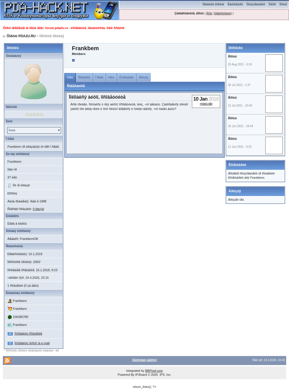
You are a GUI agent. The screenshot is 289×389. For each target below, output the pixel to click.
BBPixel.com (154, 370)
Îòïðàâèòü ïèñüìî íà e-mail (32, 343)
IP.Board (141, 374)
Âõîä (209, 13)
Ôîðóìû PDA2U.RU (21, 36)
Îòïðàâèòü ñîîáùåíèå (28, 333)
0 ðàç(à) (38, 209)
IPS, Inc (164, 374)
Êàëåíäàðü (235, 4)
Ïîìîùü (283, 4)
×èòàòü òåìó (206, 103)
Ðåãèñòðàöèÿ (223, 13)
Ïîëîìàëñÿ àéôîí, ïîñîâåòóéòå (97, 97)
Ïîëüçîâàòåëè (256, 4)
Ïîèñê (272, 4)
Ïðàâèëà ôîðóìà (213, 4)
